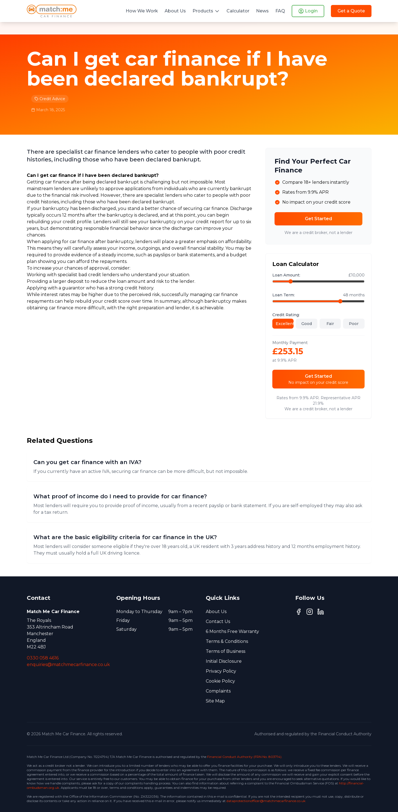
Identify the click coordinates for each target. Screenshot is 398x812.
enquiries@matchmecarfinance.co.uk (68, 664)
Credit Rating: (286, 314)
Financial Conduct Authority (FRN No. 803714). (244, 757)
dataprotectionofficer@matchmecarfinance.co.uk (265, 801)
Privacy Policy (221, 671)
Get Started (318, 218)
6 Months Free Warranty (232, 631)
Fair (330, 323)
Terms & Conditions (227, 641)
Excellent (285, 323)
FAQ (280, 11)
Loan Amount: (286, 275)
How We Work (142, 11)
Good (306, 323)
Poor (354, 323)
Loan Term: (283, 294)
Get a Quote (351, 11)
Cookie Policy (220, 681)
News (262, 11)
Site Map (215, 701)
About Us (175, 11)
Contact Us (218, 621)
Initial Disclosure (224, 661)
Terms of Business (225, 651)
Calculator (237, 11)
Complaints (218, 691)
